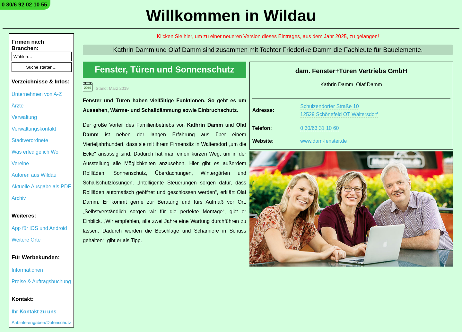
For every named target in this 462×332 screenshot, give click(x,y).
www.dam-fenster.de (323, 141)
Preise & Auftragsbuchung (41, 281)
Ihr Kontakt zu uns (34, 311)
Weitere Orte (26, 240)
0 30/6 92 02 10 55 (24, 5)
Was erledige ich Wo (35, 152)
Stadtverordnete (30, 140)
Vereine (20, 163)
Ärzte (17, 105)
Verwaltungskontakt (34, 129)
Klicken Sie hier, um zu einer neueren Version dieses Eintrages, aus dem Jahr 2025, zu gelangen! (268, 36)
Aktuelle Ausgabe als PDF (41, 186)
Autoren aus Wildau (34, 175)
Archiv (19, 198)
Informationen (27, 270)
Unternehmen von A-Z (37, 94)
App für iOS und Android (39, 228)
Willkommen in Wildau (231, 16)
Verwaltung (24, 117)
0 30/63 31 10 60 (319, 128)
